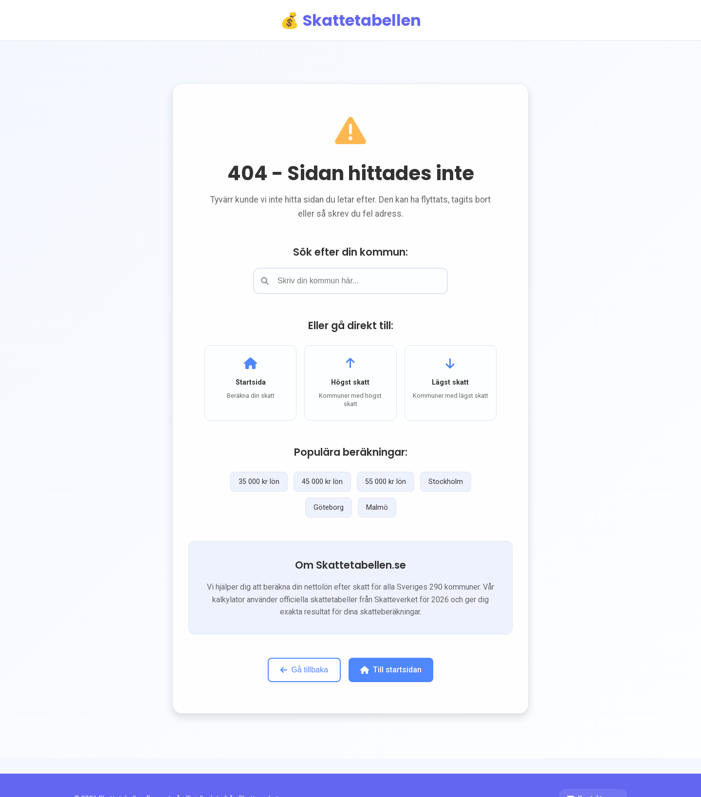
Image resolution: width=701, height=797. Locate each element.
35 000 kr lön (259, 482)
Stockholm (445, 482)
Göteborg (329, 507)
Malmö (377, 507)
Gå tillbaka (304, 670)
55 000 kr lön (385, 482)
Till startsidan (391, 669)
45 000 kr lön (322, 482)
